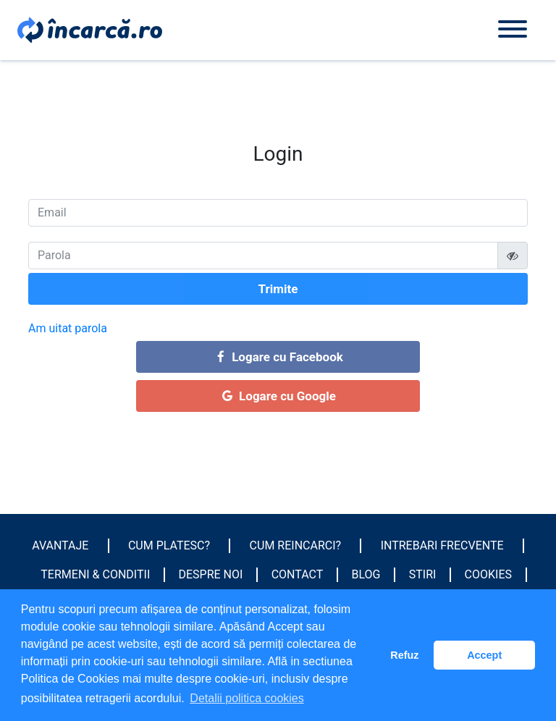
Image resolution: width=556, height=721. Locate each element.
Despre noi (211, 574)
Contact (297, 574)
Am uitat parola (67, 328)
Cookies (488, 574)
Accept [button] (484, 655)
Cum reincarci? (295, 545)
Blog (366, 574)
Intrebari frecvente (442, 545)
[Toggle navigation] (512, 30)
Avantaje (60, 545)
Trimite (278, 289)
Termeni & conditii (95, 574)
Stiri (423, 574)
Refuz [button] (404, 655)
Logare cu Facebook (278, 357)
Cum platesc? (169, 545)
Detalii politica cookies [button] (246, 698)
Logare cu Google (278, 396)
